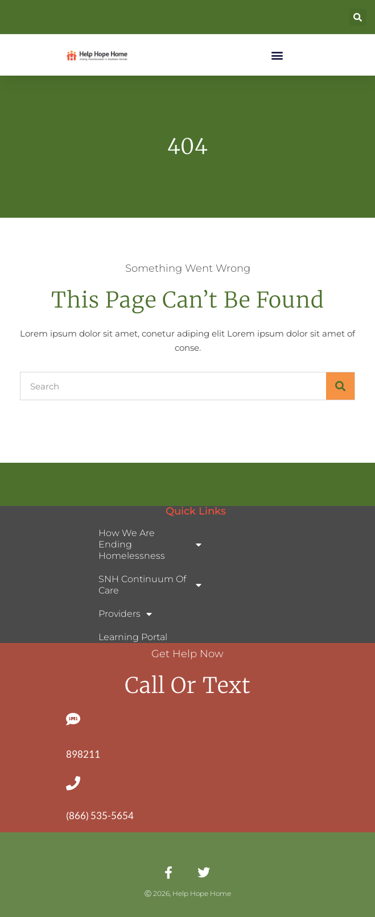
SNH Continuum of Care (149, 585)
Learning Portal (132, 637)
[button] (357, 17)
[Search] (340, 386)
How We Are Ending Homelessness (149, 544)
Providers (125, 614)
